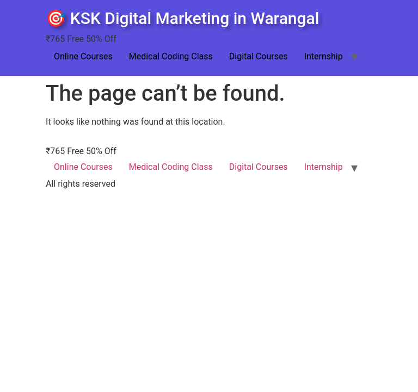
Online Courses (83, 56)
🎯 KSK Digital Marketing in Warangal (182, 18)
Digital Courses (258, 56)
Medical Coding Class (171, 56)
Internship (323, 56)
